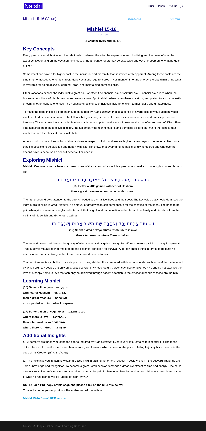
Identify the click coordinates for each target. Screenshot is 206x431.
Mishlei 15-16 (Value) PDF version (44, 398)
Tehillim (173, 6)
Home (151, 6)
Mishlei (161, 6)
